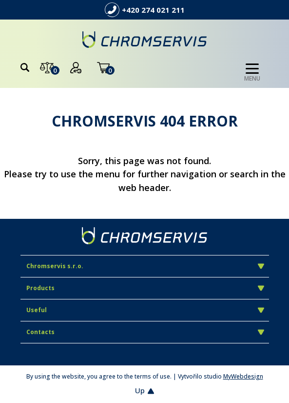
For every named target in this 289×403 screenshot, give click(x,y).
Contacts (145, 332)
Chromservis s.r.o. (145, 266)
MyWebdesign (243, 376)
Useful (145, 310)
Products (145, 288)
